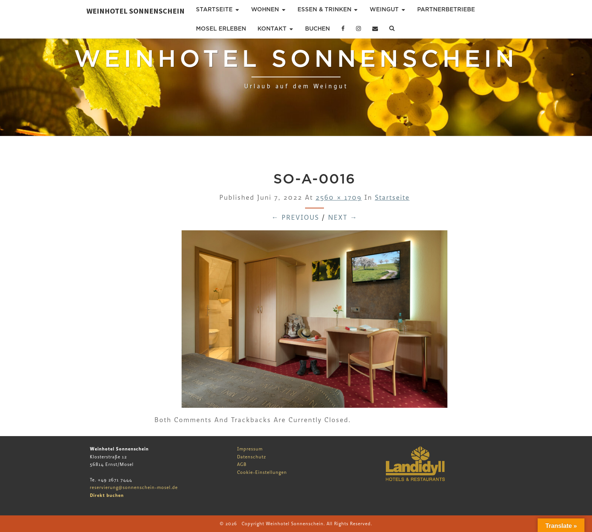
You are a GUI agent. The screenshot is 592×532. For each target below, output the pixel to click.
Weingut (384, 9)
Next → (343, 218)
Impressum (250, 449)
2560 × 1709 (339, 198)
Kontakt (272, 28)
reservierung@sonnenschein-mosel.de (134, 487)
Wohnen (265, 9)
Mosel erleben (221, 28)
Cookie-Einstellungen (262, 472)
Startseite (214, 9)
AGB (242, 464)
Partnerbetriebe (446, 9)
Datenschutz (251, 457)
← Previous (295, 218)
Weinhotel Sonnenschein (135, 10)
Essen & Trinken (325, 9)
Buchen (317, 28)
